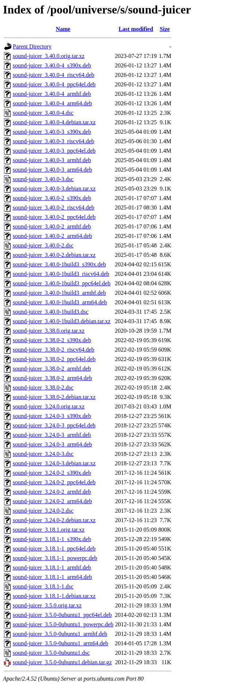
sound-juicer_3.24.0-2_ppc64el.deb (54, 482)
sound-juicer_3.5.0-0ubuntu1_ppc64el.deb (62, 615)
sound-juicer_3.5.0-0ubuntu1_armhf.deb (60, 634)
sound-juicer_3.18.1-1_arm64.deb (52, 577)
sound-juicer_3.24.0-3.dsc (43, 454)
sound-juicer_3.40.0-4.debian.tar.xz (54, 122)
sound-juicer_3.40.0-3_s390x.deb (52, 132)
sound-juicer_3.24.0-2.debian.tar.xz (54, 520)
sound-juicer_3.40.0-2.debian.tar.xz (54, 255)
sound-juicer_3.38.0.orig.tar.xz (49, 331)
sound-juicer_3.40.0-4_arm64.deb (52, 103)
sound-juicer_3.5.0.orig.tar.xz (47, 605)
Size (165, 29)
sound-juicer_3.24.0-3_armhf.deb (52, 435)
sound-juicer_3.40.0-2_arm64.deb (52, 236)
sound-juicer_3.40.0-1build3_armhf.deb (59, 293)
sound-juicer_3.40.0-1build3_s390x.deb (59, 264)
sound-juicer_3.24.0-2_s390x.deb (52, 473)
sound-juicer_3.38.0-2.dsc (43, 387)
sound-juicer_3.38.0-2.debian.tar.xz (54, 397)
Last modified (136, 29)
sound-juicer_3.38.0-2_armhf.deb (52, 368)
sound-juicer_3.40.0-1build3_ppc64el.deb (61, 283)
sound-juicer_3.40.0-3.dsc (43, 179)
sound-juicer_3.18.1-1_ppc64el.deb (54, 548)
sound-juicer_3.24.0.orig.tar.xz (49, 406)
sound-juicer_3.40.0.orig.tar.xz (49, 56)
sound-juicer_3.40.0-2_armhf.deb (52, 226)
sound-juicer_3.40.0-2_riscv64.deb (53, 207)
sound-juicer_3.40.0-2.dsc (43, 245)
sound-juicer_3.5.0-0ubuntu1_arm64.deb (60, 643)
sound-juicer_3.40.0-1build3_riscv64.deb (61, 274)
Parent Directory (32, 46)
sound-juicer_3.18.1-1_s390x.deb (52, 539)
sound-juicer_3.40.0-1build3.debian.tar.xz (61, 321)
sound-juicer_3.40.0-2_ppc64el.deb (54, 217)
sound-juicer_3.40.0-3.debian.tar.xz (54, 188)
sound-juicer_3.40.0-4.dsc (43, 113)
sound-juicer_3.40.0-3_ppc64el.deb (54, 151)
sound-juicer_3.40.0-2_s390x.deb (52, 198)
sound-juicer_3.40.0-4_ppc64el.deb (54, 84)
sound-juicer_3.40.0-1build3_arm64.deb (60, 302)
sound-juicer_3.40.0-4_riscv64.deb (53, 75)
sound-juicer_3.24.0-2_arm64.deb (52, 501)
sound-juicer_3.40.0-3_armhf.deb (52, 160)
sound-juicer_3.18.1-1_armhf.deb (52, 567)
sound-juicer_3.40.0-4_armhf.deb (52, 94)
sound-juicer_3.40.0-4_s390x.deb (52, 65)
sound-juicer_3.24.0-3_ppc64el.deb (54, 425)
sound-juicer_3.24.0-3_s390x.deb (52, 416)
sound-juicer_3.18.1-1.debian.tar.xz (54, 596)
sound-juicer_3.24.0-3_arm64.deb (52, 444)
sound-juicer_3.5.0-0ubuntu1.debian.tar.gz (62, 662)
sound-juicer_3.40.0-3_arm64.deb (52, 170)
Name (63, 29)
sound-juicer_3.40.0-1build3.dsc (51, 312)
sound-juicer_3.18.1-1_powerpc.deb (55, 558)
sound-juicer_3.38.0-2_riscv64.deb (53, 350)
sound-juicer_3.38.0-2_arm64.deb (52, 378)
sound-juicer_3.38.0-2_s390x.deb (52, 340)
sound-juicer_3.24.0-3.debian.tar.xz (54, 463)
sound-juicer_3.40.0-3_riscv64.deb (53, 141)
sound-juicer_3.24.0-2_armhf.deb (52, 492)
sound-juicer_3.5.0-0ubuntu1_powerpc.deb (63, 624)
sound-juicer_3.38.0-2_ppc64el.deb (54, 359)
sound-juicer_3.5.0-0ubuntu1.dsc (51, 653)
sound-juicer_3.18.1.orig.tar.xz (49, 530)
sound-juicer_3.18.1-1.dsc (43, 586)
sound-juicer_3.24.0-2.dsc (43, 511)
